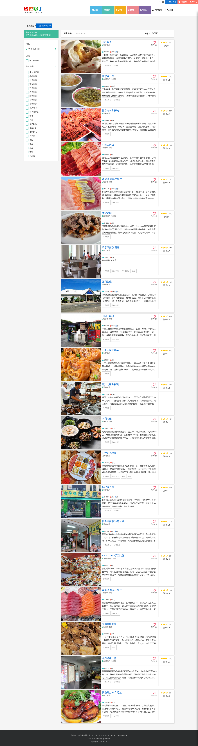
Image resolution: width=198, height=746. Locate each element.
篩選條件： (68, 33)
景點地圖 (96, 10)
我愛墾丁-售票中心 (187, 2)
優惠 (28, 56)
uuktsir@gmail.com (103, 738)
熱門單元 (144, 10)
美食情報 (120, 10)
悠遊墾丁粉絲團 (159, 2)
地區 (28, 44)
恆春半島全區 (80, 33)
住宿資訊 (108, 10)
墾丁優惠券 (34, 61)
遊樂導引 (132, 10)
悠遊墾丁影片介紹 (163, 2)
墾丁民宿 (170, 2)
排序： (147, 34)
